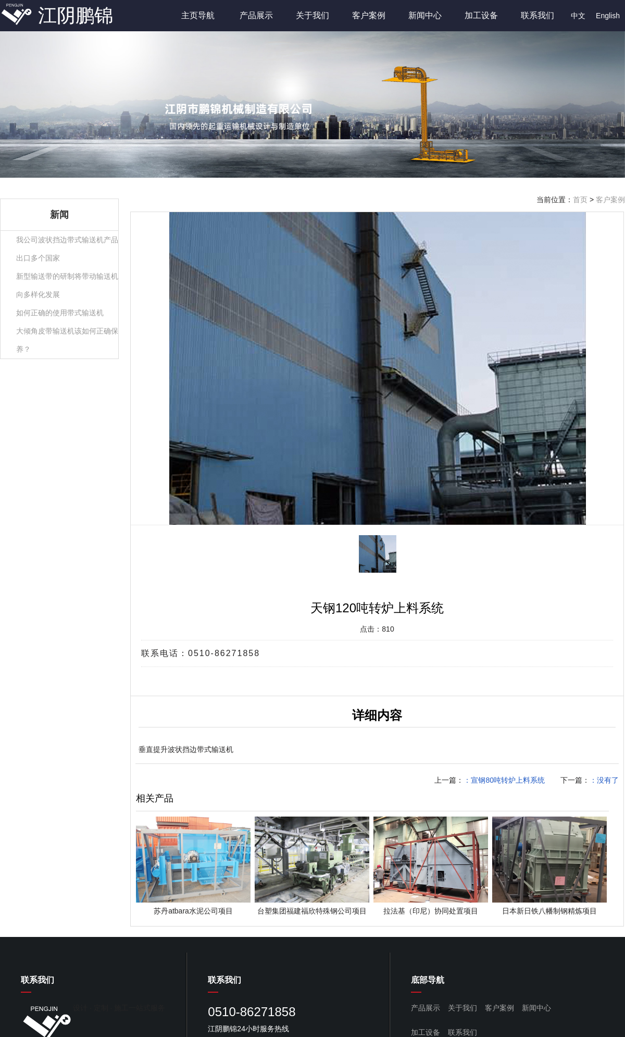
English (608, 15)
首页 (580, 199)
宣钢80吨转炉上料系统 (508, 780)
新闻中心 (425, 15)
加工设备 (481, 15)
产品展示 (256, 15)
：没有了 (604, 780)
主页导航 (198, 15)
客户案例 (368, 15)
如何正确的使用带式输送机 (60, 312)
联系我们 (537, 15)
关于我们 (312, 15)
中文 (578, 15)
